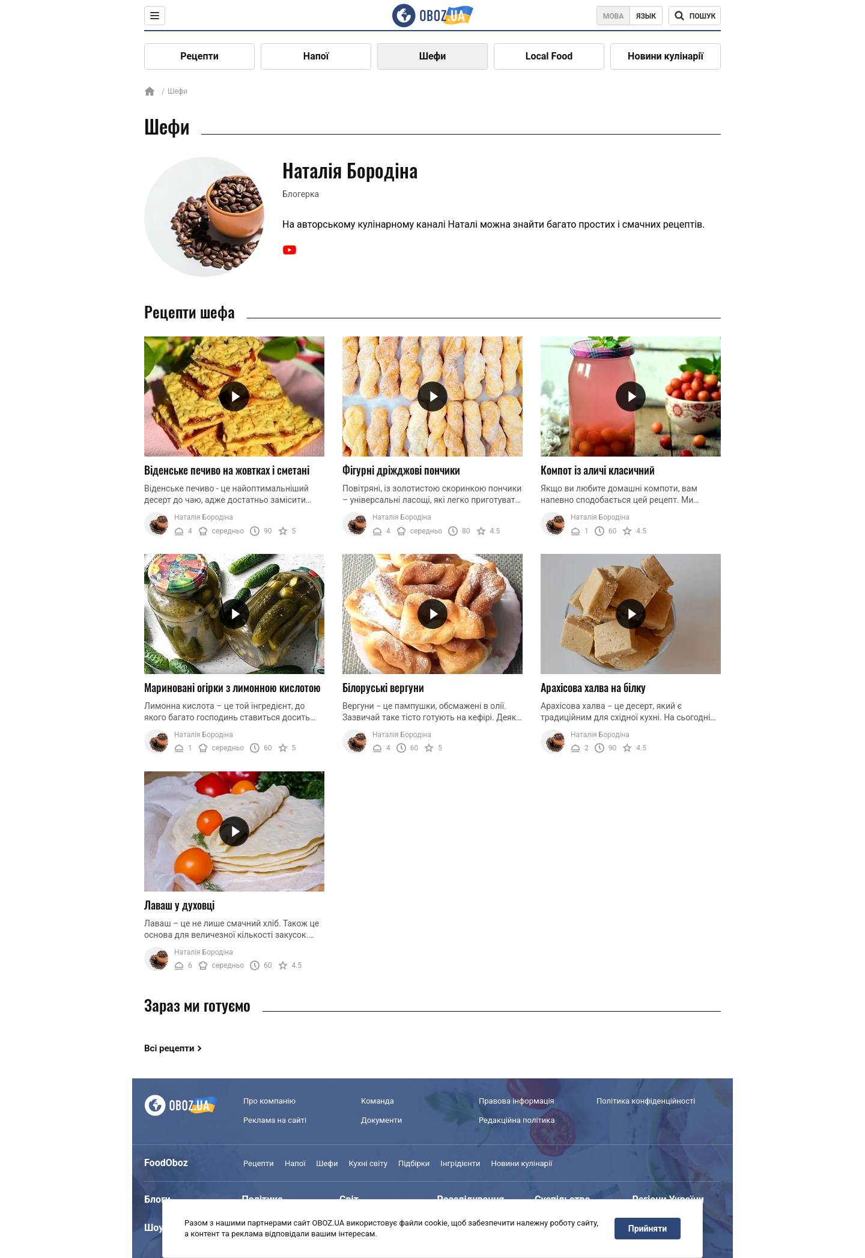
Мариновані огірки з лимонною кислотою (232, 687)
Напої (316, 56)
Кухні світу (367, 1163)
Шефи (432, 56)
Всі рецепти (169, 1048)
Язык (646, 16)
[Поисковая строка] (694, 16)
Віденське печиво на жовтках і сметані (226, 470)
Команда (377, 1100)
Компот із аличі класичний (598, 470)
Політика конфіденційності (645, 1100)
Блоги (157, 1199)
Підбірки (413, 1163)
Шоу (153, 1227)
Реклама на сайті (274, 1120)
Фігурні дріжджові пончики (401, 470)
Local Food (549, 56)
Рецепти (199, 56)
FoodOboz (166, 1162)
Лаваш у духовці (179, 905)
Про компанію (269, 1100)
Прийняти (647, 1228)
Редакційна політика (516, 1120)
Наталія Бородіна (203, 517)
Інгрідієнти (460, 1163)
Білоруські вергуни (383, 687)
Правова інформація (516, 1100)
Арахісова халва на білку (593, 687)
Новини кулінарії (665, 56)
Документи (381, 1120)
